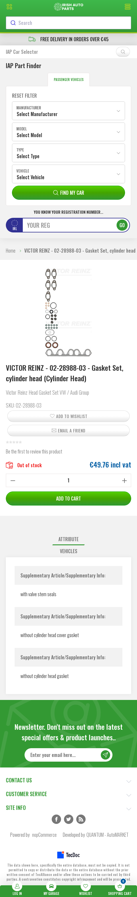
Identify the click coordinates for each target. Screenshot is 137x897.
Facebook (56, 819)
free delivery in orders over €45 (69, 39)
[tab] (68, 539)
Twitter (68, 819)
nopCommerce (44, 834)
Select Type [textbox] (28, 156)
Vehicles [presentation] (68, 551)
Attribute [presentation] (68, 539)
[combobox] (68, 22)
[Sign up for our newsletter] (68, 755)
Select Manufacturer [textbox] (37, 114)
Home (10, 250)
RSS (81, 819)
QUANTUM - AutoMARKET (107, 834)
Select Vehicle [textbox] (30, 177)
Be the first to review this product (34, 451)
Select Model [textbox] (29, 135)
